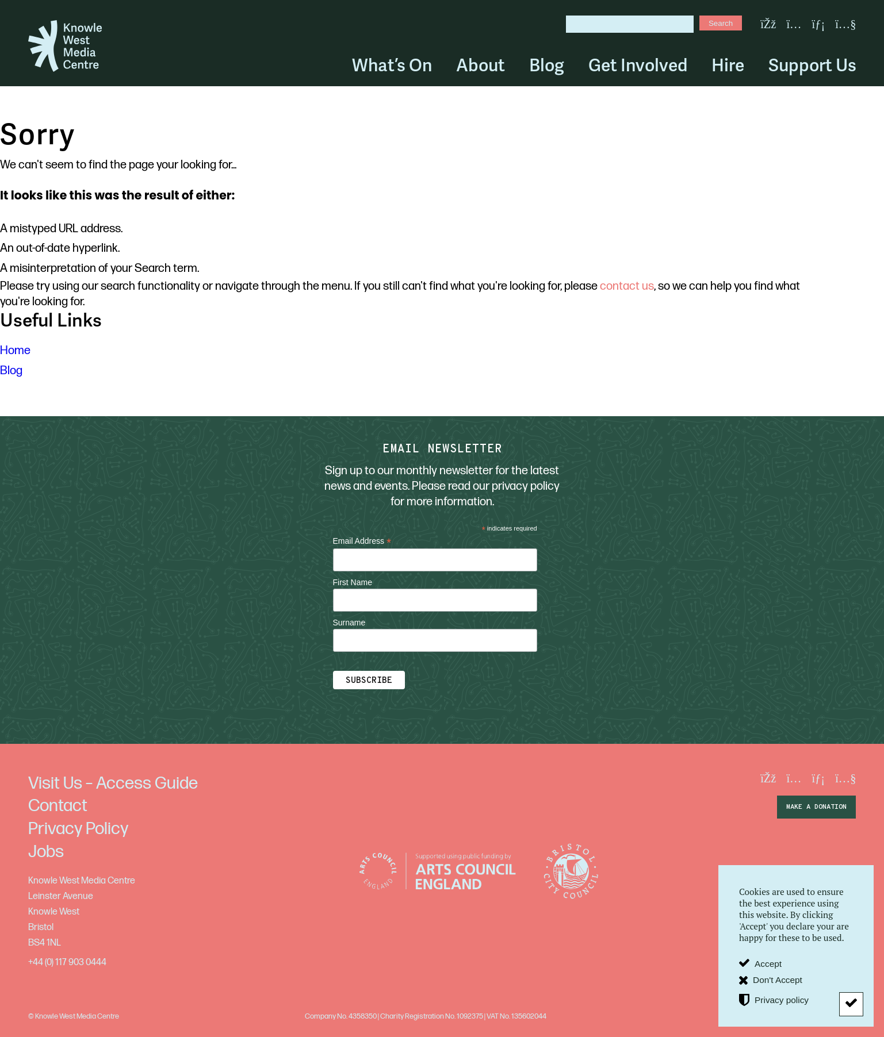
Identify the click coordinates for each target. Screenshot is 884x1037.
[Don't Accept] (851, 1004)
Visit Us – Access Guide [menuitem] (113, 783)
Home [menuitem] (15, 351)
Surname (349, 622)
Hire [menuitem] (727, 65)
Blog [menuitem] (546, 65)
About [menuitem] (480, 65)
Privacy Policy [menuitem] (78, 829)
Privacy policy (782, 1000)
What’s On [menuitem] (392, 65)
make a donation (816, 807)
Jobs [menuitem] (46, 852)
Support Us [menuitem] (812, 65)
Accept (768, 964)
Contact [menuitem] (57, 806)
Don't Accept (777, 980)
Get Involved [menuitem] (637, 65)
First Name (352, 582)
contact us (627, 286)
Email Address (362, 541)
